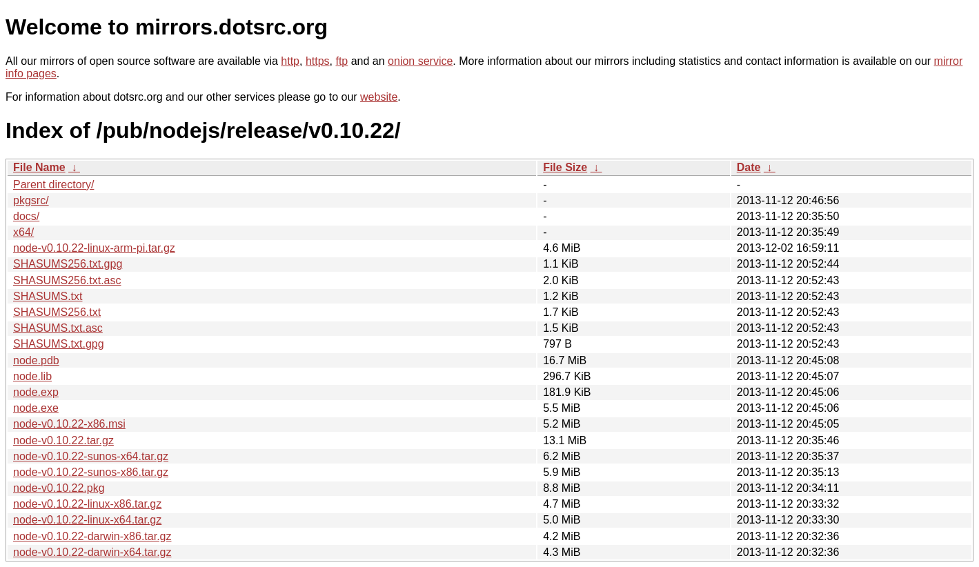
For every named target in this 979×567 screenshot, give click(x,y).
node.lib (32, 376)
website (378, 97)
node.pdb (36, 360)
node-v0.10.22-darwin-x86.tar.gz (92, 536)
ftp (341, 61)
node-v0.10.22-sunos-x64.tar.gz (90, 456)
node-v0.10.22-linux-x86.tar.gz (87, 504)
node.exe (36, 408)
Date (749, 167)
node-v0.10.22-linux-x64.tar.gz (87, 520)
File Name (39, 167)
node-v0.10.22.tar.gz (63, 440)
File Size (565, 167)
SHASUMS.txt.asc (58, 328)
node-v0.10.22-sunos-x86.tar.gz (90, 472)
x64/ (23, 232)
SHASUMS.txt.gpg (58, 344)
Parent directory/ (53, 184)
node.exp (36, 392)
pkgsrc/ (31, 200)
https (318, 61)
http (290, 61)
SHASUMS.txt (47, 296)
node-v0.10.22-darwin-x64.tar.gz (92, 552)
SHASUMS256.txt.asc (67, 280)
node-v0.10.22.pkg (59, 488)
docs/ (26, 216)
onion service (420, 61)
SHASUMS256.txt (57, 312)
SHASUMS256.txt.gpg (67, 264)
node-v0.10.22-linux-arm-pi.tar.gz (94, 248)
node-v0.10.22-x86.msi (69, 424)
